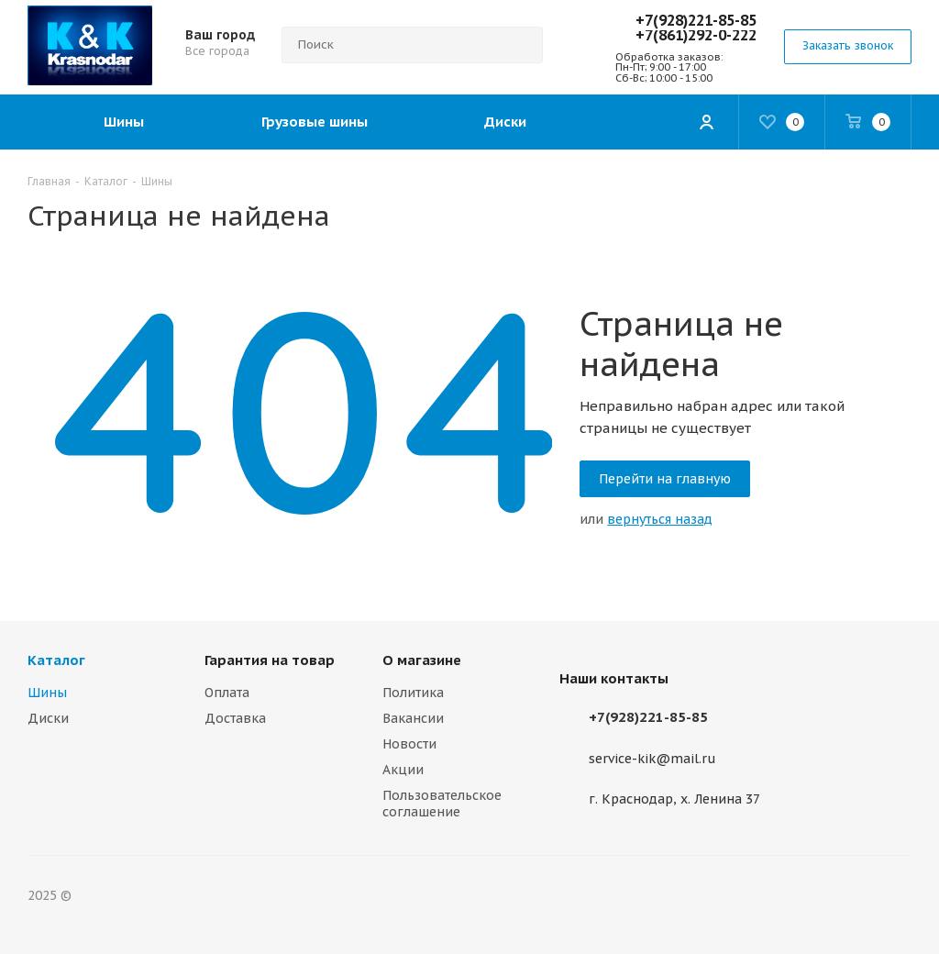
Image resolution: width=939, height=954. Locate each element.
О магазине (421, 660)
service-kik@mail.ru (652, 758)
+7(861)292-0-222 (696, 35)
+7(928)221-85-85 (696, 20)
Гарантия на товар (269, 660)
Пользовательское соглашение (442, 803)
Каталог (56, 660)
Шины (47, 692)
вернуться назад (660, 519)
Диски (48, 718)
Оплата (226, 692)
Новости (409, 744)
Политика (413, 692)
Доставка (235, 718)
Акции (403, 769)
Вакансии (413, 718)
